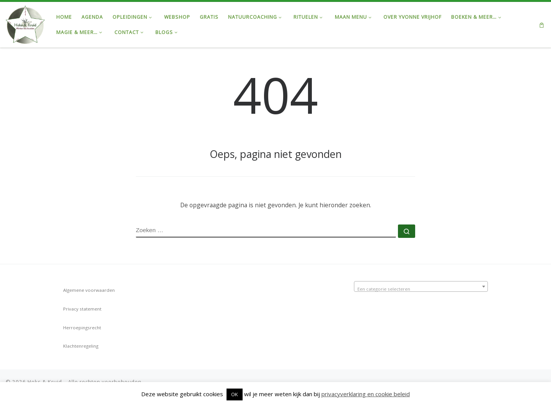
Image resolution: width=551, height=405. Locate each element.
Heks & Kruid (45, 381)
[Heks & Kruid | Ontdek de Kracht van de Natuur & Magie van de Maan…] (25, 23)
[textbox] (420, 289)
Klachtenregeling (80, 346)
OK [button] (234, 394)
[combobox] (421, 286)
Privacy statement (82, 309)
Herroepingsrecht (82, 327)
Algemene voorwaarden (89, 290)
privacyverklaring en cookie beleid (365, 394)
